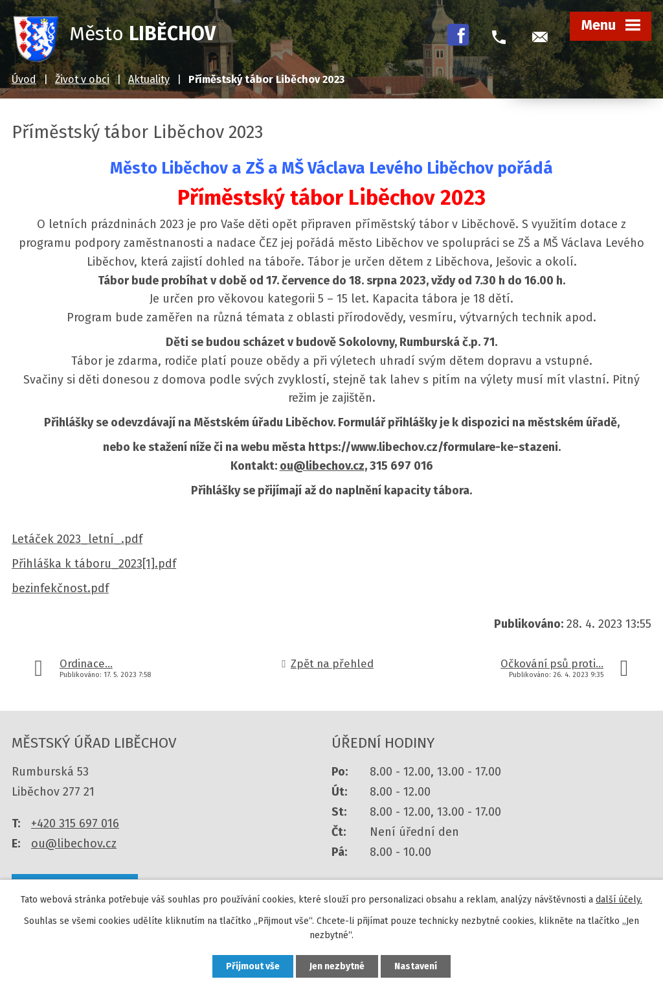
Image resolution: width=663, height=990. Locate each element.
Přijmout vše (253, 966)
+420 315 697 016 (75, 823)
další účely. (619, 899)
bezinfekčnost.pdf (60, 588)
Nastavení (415, 966)
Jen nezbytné (337, 966)
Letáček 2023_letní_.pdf (77, 539)
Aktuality (149, 79)
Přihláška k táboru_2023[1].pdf (94, 564)
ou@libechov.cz (322, 466)
